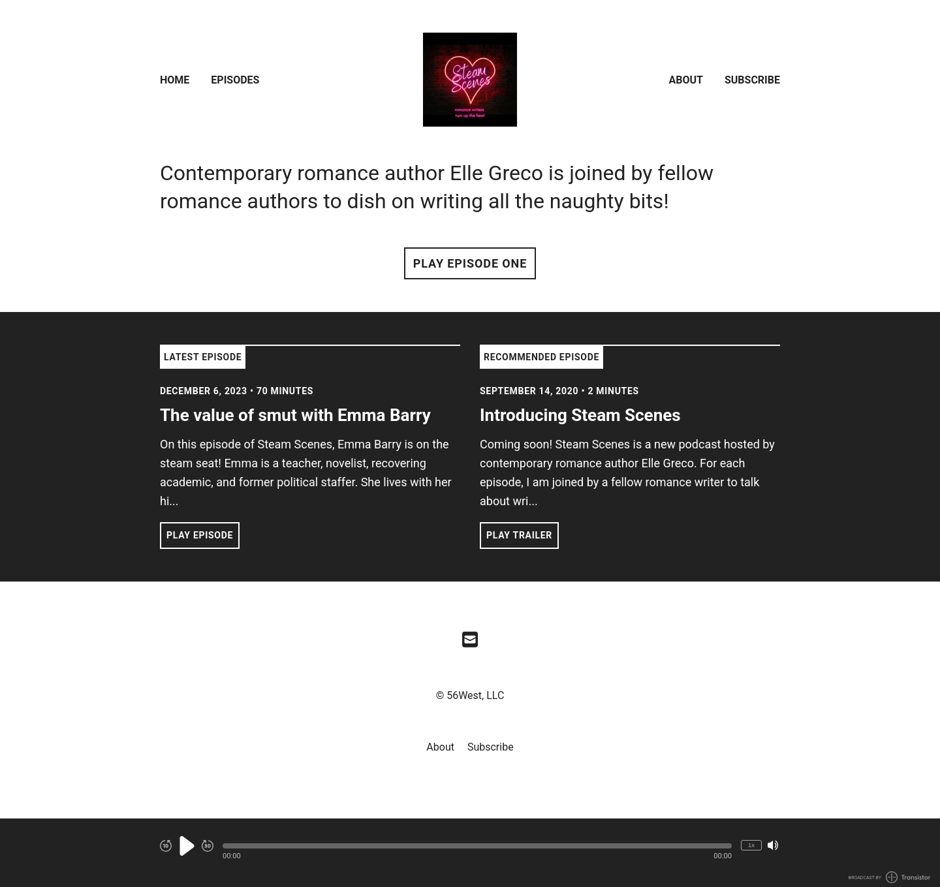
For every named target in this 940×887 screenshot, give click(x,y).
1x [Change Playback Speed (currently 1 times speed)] (751, 844)
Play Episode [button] (199, 535)
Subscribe (752, 80)
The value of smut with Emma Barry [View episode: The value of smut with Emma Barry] (295, 415)
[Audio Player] (470, 852)
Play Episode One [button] (470, 263)
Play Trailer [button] (519, 535)
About (686, 80)
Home (174, 80)
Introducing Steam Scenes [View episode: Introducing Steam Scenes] (580, 415)
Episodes (235, 80)
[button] (477, 845)
